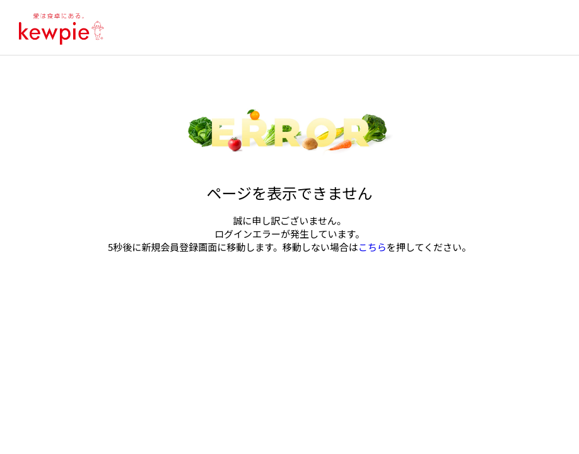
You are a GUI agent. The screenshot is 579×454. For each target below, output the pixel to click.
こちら (372, 246)
